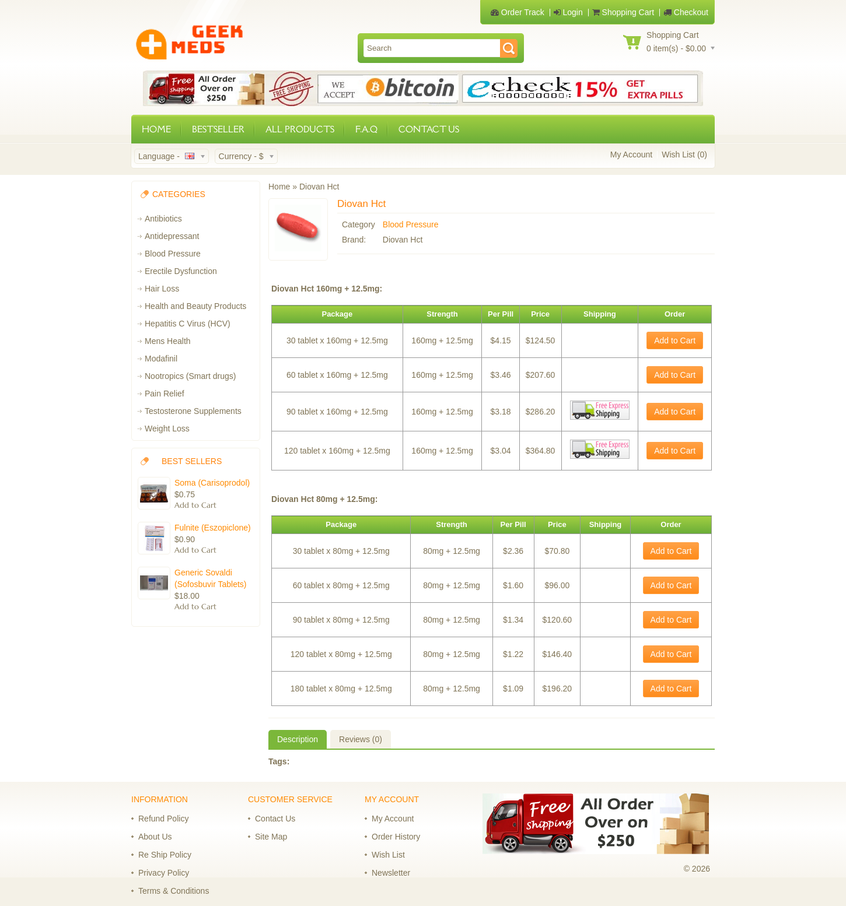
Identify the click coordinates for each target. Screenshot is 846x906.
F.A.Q (366, 129)
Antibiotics (163, 218)
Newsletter (391, 872)
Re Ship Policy (164, 854)
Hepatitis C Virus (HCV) (187, 323)
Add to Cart (674, 340)
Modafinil (161, 358)
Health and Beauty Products (195, 306)
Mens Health (168, 341)
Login (568, 12)
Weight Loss (167, 428)
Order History (396, 836)
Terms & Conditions (173, 891)
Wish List (388, 854)
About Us (155, 836)
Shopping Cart (623, 12)
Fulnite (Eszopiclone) (212, 527)
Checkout (685, 12)
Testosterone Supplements (193, 411)
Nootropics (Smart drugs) (190, 376)
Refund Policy (163, 818)
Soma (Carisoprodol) (212, 482)
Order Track (517, 12)
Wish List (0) (684, 154)
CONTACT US (428, 129)
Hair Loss (162, 288)
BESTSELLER (218, 129)
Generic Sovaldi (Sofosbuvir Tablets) (210, 578)
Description (297, 739)
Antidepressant (172, 236)
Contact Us (275, 818)
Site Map (271, 836)
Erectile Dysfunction (181, 271)
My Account (631, 154)
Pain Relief (164, 393)
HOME (156, 129)
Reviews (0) (360, 739)
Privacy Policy (163, 872)
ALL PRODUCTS (299, 129)
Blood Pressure (173, 253)
